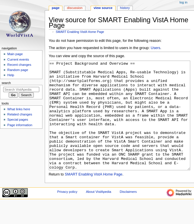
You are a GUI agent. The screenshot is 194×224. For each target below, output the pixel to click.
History (125, 8)
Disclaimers (128, 213)
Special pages (17, 119)
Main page (15, 54)
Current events (18, 59)
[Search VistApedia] (21, 89)
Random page (17, 70)
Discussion (74, 8)
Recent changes (19, 64)
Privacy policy (67, 213)
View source (103, 8)
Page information (19, 125)
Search (6, 83)
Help (10, 75)
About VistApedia (98, 213)
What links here (18, 109)
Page (55, 8)
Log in (183, 2)
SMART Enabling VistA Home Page (80, 31)
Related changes (19, 114)
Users (155, 48)
